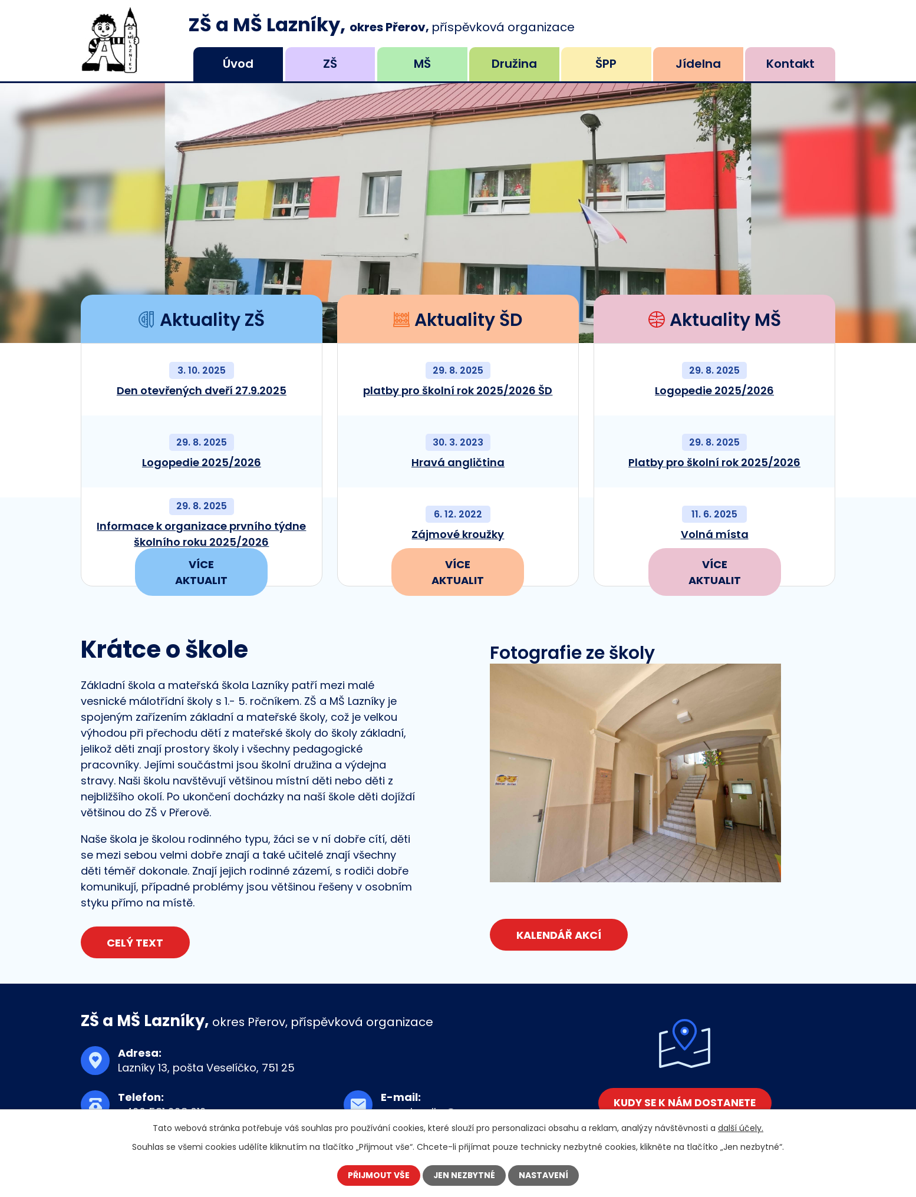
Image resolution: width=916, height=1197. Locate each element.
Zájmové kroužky (457, 534)
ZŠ (330, 63)
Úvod (238, 63)
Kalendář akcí (558, 935)
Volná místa (715, 534)
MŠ (422, 63)
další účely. (740, 1128)
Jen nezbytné (464, 1175)
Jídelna (698, 63)
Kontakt (790, 63)
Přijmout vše (378, 1175)
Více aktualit (201, 573)
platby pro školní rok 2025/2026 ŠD (457, 390)
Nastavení (544, 1175)
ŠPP (606, 63)
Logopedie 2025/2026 (201, 462)
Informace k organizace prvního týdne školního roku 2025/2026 (201, 534)
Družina (514, 63)
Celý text (135, 942)
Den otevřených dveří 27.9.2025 (201, 390)
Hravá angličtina (458, 462)
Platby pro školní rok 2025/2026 (714, 462)
